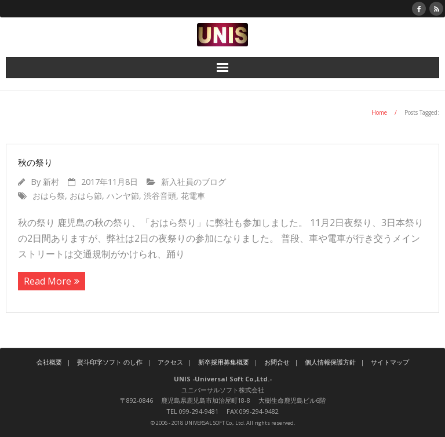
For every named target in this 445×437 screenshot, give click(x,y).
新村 (51, 181)
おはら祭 (48, 195)
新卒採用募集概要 (223, 362)
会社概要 (49, 362)
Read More (47, 281)
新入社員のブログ (193, 181)
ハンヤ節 (123, 195)
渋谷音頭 (160, 195)
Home (379, 112)
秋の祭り (35, 162)
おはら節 (86, 195)
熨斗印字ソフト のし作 (110, 362)
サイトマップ (390, 362)
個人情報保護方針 (330, 362)
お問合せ (277, 362)
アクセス (170, 362)
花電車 (193, 195)
